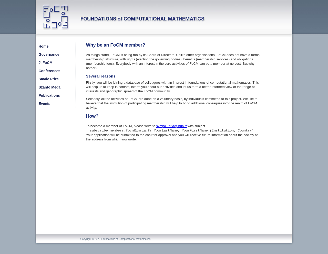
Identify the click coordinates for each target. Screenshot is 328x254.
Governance (49, 54)
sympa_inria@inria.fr (171, 126)
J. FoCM (46, 63)
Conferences (49, 71)
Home (44, 46)
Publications (49, 95)
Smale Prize (49, 79)
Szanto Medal (50, 87)
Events (44, 104)
